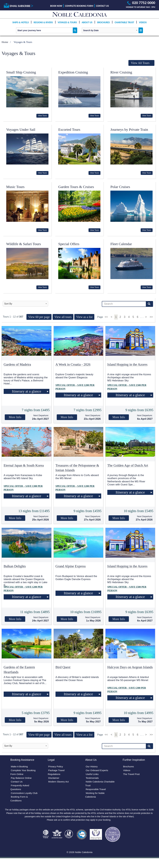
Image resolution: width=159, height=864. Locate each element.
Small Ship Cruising (21, 72)
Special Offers (68, 244)
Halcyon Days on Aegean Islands (130, 667)
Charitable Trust (124, 24)
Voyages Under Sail (20, 129)
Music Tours (15, 187)
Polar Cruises (120, 187)
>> (151, 316)
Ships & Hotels (20, 24)
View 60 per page (39, 317)
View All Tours (140, 63)
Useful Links (92, 774)
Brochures (103, 24)
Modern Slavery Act (59, 782)
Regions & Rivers (43, 24)
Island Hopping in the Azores (127, 364)
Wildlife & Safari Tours (23, 244)
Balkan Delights (15, 566)
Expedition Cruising (73, 72)
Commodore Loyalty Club (25, 794)
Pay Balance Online (21, 778)
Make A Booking (19, 766)
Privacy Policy (56, 766)
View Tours (42, 116)
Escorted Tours (69, 129)
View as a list (84, 317)
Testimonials (92, 778)
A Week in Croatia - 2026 (73, 364)
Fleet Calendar (121, 244)
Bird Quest (62, 667)
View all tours (63, 317)
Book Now (56, 5)
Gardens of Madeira (17, 364)
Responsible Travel (96, 790)
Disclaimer (54, 778)
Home (5, 42)
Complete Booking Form (79, 5)
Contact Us (102, 5)
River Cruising (121, 72)
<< (107, 316)
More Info (15, 417)
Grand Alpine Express (70, 566)
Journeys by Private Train (129, 129)
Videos (143, 24)
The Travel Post (131, 774)
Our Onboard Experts (97, 770)
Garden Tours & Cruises (76, 187)
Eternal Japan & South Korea (24, 465)
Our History (92, 766)
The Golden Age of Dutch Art (127, 465)
